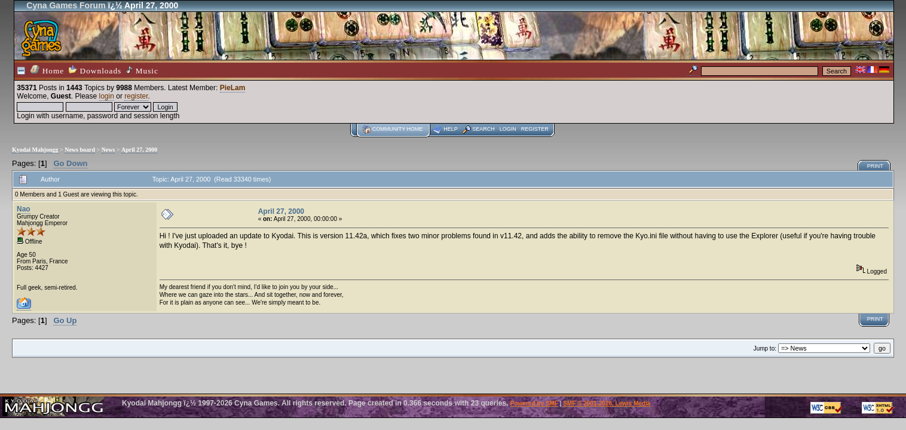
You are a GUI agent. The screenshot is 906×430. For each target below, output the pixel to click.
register (136, 96)
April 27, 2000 (139, 149)
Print (875, 166)
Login (508, 129)
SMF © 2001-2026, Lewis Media (606, 403)
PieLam (233, 88)
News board (80, 149)
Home (47, 70)
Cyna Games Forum (65, 5)
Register (535, 129)
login (106, 96)
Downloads (95, 70)
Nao (23, 209)
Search (483, 129)
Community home (397, 129)
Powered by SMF (534, 403)
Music (142, 70)
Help (450, 129)
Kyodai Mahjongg (35, 149)
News (108, 149)
